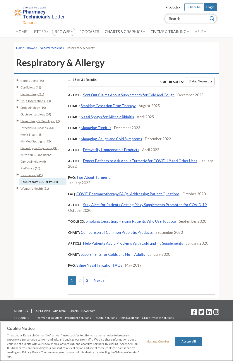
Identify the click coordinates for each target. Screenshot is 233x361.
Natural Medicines (52, 48)
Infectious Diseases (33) (37, 128)
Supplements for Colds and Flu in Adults (113, 254)
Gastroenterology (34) (36, 114)
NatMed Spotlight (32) (36, 141)
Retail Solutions (129, 317)
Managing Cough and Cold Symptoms (111, 139)
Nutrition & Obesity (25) (37, 155)
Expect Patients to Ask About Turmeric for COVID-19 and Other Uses (140, 161)
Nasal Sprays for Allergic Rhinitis (107, 117)
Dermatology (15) (32, 94)
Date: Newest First (202, 81)
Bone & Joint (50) (32, 80)
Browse (64, 31)
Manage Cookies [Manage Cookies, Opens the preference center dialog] (158, 341)
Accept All (189, 341)
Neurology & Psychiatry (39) (39, 148)
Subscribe (194, 7)
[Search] (212, 18)
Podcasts (89, 31)
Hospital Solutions (105, 317)
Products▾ (172, 7)
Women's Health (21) (35, 188)
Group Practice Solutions (158, 317)
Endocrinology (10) (33, 107)
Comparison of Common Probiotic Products (117, 232)
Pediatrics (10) (30, 168)
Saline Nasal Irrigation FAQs (99, 265)
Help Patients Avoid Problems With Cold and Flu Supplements (133, 243)
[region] (116, 341)
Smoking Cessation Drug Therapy (108, 106)
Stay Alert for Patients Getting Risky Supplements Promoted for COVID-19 (145, 204)
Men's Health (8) (32, 134)
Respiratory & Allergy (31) (39, 182)
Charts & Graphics (125, 31)
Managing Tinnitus (96, 127)
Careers (74, 311)
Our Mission (42, 311)
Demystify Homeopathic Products (111, 149)
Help (200, 31)
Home (21, 31)
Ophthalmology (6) (33, 161)
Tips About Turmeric (93, 177)
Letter (40, 31)
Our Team (59, 311)
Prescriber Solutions (78, 317)
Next (99, 280)
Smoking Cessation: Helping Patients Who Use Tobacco (131, 221)
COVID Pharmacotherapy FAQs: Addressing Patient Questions (128, 194)
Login (210, 7)
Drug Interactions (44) (36, 101)
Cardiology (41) (31, 87)
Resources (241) (32, 175)
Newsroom (88, 311)
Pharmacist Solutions (49, 317)
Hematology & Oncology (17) (40, 121)
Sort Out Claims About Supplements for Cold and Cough (129, 95)
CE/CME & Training (170, 31)
